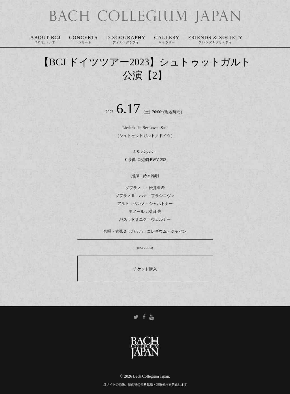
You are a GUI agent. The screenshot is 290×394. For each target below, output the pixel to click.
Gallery (167, 37)
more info (145, 247)
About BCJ (45, 37)
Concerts (83, 37)
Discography (126, 37)
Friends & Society (215, 37)
